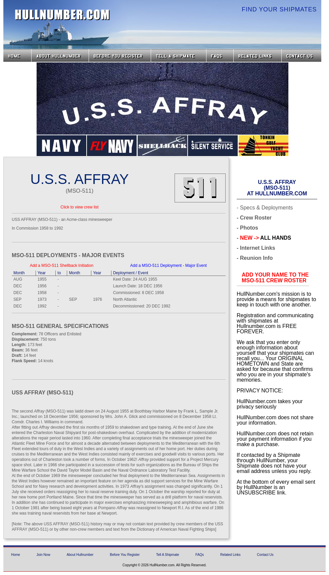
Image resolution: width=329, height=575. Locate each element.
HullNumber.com (62, 14)
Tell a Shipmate (178, 55)
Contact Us (302, 55)
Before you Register (120, 55)
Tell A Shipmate (167, 555)
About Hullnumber (79, 555)
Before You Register (125, 555)
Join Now (43, 555)
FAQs (219, 55)
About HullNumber (60, 55)
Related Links (257, 55)
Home (17, 55)
